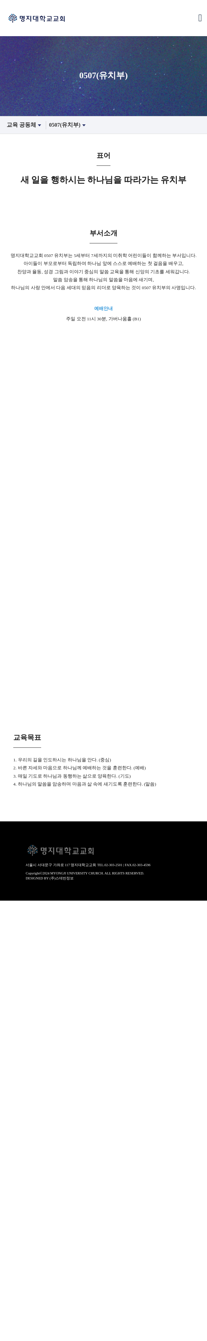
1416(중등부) (14, 1166)
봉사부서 (10, 1308)
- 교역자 (9, 982)
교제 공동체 (13, 1259)
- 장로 (6, 989)
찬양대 (7, 1067)
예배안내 (10, 946)
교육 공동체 (25, 125)
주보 (5, 1266)
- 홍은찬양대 (14, 1088)
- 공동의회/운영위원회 (24, 960)
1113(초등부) (14, 1159)
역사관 (7, 925)
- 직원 (6, 1003)
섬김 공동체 (13, 1301)
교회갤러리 (12, 1280)
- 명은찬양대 (14, 1074)
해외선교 (10, 1337)
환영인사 (10, 911)
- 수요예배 (11, 1060)
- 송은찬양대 (14, 1103)
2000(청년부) (14, 1180)
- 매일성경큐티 (16, 1244)
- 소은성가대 (14, 1110)
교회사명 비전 (15, 918)
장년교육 (10, 1216)
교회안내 (10, 904)
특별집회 (10, 1116)
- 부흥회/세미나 (17, 1124)
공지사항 (10, 1294)
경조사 (7, 1273)
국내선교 (10, 1330)
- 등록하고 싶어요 (19, 1017)
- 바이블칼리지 (16, 1230)
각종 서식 (10, 1287)
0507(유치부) (68, 125)
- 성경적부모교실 (19, 1223)
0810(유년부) (14, 1152)
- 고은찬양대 (14, 1095)
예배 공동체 (13, 1031)
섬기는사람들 (15, 975)
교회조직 (10, 953)
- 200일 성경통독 (18, 1251)
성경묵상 (10, 1238)
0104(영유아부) (16, 1138)
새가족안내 (12, 1010)
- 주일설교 (11, 1046)
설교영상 (10, 1039)
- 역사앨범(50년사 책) (23, 939)
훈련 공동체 (13, 1202)
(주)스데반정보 (61, 878)
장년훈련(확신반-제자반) (27, 1209)
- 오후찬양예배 (16, 1053)
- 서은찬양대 (14, 1081)
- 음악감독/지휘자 (19, 996)
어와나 (7, 1188)
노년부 (7, 1195)
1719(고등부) (14, 1174)
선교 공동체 (13, 1323)
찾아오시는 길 (15, 1024)
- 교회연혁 (11, 932)
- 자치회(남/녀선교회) (23, 968)
